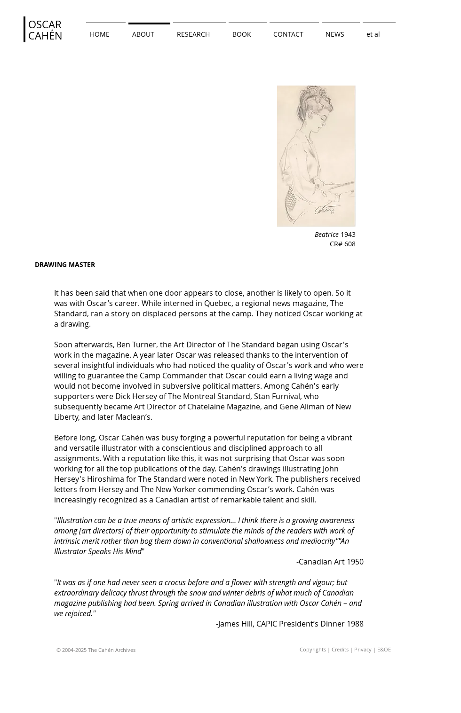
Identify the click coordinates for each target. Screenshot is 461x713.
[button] (379, 30)
